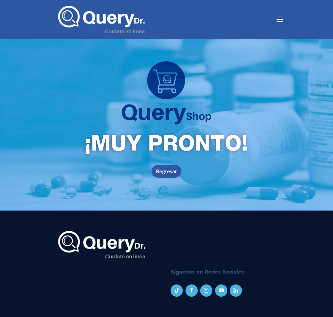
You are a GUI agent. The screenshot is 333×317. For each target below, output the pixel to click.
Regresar (166, 171)
